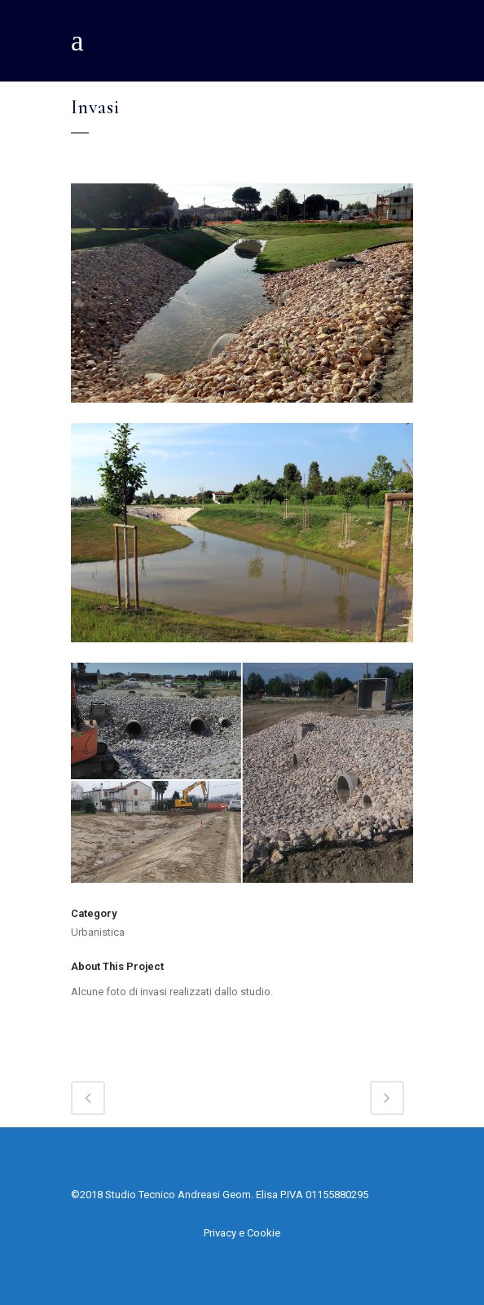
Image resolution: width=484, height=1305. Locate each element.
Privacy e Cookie (242, 1233)
